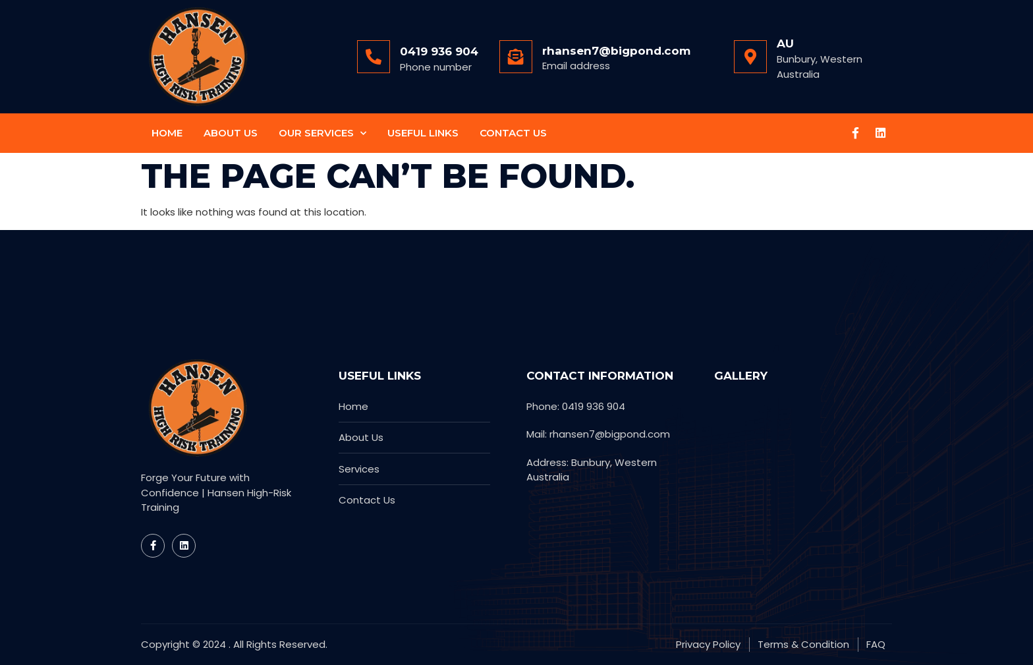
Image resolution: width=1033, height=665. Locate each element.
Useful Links (423, 133)
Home (167, 133)
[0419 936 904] (373, 56)
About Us (231, 133)
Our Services (322, 133)
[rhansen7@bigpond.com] (515, 56)
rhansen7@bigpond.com (616, 50)
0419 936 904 (439, 51)
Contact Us (513, 133)
